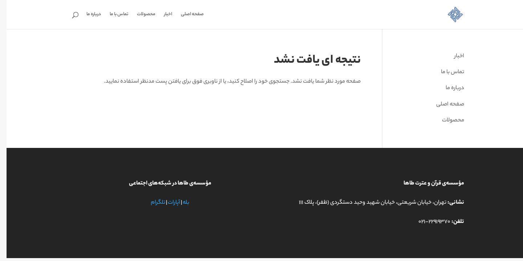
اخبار (162, 15)
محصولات (139, 15)
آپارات (167, 202)
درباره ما (87, 15)
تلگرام (151, 202)
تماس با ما (112, 15)
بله (179, 202)
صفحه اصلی (185, 15)
